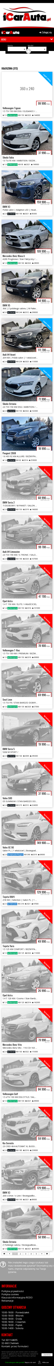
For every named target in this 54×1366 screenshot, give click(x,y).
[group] (27, 14)
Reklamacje (7, 1300)
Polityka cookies (10, 1294)
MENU (3, 39)
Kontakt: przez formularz (15, 1346)
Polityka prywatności (12, 1291)
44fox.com (43, 1362)
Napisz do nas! (20, 1362)
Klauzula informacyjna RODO (17, 1297)
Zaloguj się (45, 32)
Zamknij (47, 1355)
